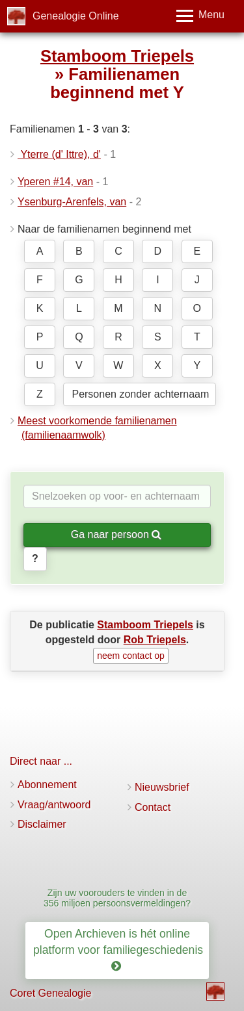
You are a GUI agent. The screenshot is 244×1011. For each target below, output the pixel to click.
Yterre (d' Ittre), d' (59, 154)
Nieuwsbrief (162, 787)
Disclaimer (42, 824)
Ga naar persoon (116, 534)
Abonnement (47, 784)
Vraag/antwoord (54, 804)
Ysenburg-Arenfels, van (72, 201)
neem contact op (131, 655)
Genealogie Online (76, 15)
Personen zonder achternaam (140, 394)
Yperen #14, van (55, 181)
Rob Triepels (155, 639)
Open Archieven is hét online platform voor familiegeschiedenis (119, 950)
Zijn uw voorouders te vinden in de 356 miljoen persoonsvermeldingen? (117, 898)
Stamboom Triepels (117, 56)
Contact (152, 807)
